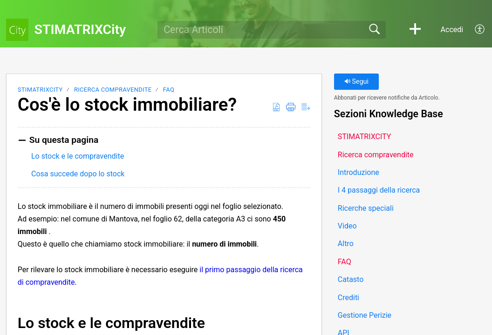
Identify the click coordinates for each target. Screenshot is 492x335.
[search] (271, 30)
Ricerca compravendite (112, 89)
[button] (415, 30)
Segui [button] (356, 82)
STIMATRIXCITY (40, 89)
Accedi (452, 29)
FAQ (168, 89)
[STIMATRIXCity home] (17, 30)
